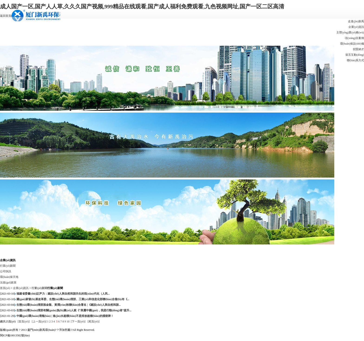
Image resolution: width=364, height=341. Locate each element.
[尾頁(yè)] (93, 321)
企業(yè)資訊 (356, 27)
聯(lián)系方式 (355, 60)
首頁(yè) (5, 288)
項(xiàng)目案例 (354, 38)
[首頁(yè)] (24, 321)
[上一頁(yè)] (39, 321)
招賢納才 (358, 49)
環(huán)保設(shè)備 (352, 43)
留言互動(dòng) (354, 54)
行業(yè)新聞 (8, 265)
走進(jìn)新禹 (356, 21)
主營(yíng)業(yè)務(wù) (350, 32)
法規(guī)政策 (8, 282)
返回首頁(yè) (8, 15)
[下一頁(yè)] (78, 321)
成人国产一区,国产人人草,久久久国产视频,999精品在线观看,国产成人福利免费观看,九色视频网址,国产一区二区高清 (142, 6)
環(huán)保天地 (9, 277)
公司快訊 (5, 271)
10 (68, 321)
